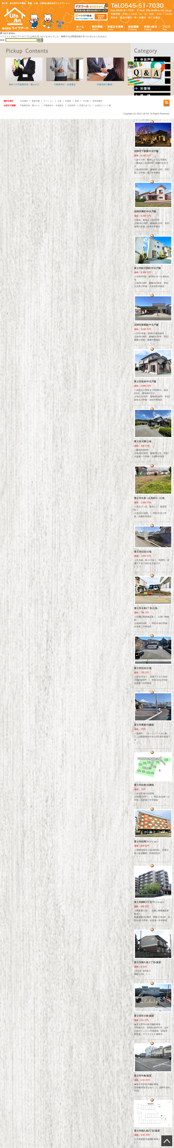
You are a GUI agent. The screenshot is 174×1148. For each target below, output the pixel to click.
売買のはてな (85, 105)
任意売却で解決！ (105, 72)
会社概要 (133, 27)
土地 (59, 101)
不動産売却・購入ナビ (30, 105)
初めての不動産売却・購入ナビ (24, 72)
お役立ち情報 (115, 27)
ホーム (80, 27)
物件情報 (97, 27)
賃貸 (77, 101)
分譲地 (68, 101)
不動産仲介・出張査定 (64, 72)
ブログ (166, 27)
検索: (2, 40)
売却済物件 (97, 101)
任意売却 (71, 105)
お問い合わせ (151, 27)
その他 (86, 101)
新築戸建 (36, 101)
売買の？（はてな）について (146, 76)
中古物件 (24, 101)
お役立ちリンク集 (103, 105)
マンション (48, 101)
